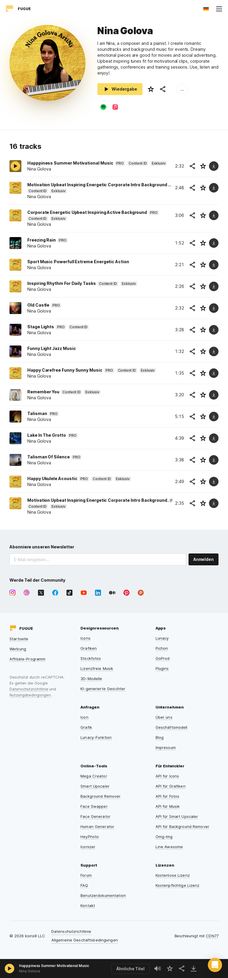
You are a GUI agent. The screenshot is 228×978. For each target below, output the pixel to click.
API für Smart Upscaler (177, 816)
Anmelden (203, 559)
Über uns (164, 717)
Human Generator (97, 826)
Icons (85, 638)
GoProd (163, 658)
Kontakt (87, 905)
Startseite (19, 638)
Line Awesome (169, 846)
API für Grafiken (171, 786)
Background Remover (100, 796)
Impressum (166, 747)
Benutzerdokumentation (103, 895)
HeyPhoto (89, 836)
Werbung (18, 648)
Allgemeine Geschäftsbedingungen (84, 940)
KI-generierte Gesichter (102, 688)
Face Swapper (94, 806)
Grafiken (88, 648)
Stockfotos (90, 658)
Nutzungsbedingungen (30, 695)
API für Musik (168, 806)
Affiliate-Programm (27, 659)
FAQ (84, 885)
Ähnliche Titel (130, 968)
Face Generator (95, 816)
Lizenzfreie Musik (96, 668)
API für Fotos (168, 796)
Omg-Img (164, 836)
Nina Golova (29, 971)
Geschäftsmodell (172, 727)
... (182, 89)
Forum (86, 875)
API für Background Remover (182, 826)
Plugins (162, 668)
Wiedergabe (120, 89)
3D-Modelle (91, 678)
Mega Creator (93, 776)
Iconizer (87, 846)
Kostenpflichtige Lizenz (178, 885)
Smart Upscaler (95, 786)
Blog (160, 737)
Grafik (86, 727)
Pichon (162, 648)
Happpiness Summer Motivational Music (54, 965)
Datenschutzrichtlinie (29, 689)
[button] (215, 965)
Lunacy (162, 638)
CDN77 (212, 935)
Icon (84, 717)
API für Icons (167, 776)
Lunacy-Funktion (96, 737)
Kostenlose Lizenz (173, 875)
